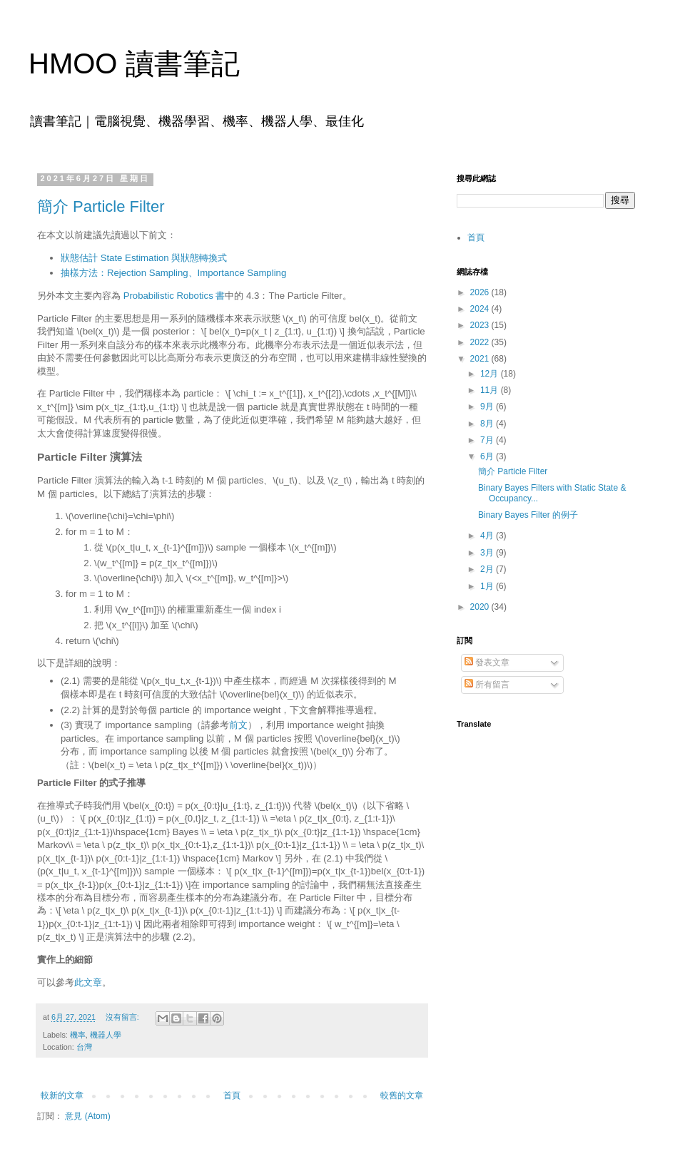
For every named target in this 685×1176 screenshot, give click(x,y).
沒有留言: (123, 1017)
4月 (488, 536)
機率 (78, 1035)
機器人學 (105, 1035)
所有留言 (487, 685)
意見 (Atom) (87, 1116)
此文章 (88, 982)
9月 (488, 406)
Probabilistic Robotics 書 (174, 295)
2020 (481, 607)
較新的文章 (62, 1095)
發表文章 (487, 663)
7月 (488, 440)
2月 (488, 569)
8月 (488, 424)
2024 (481, 309)
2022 (481, 342)
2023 (481, 325)
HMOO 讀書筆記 (134, 63)
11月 (490, 390)
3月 (488, 553)
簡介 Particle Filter (100, 206)
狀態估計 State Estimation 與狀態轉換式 (144, 257)
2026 (481, 292)
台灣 (84, 1047)
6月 (488, 456)
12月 (490, 374)
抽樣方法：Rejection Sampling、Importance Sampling (173, 272)
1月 (488, 586)
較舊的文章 (401, 1095)
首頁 (231, 1095)
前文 (238, 725)
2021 (481, 359)
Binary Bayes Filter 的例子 (528, 515)
